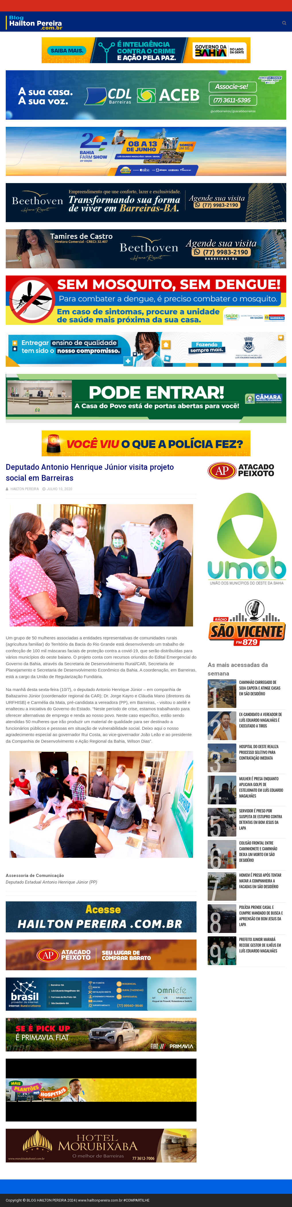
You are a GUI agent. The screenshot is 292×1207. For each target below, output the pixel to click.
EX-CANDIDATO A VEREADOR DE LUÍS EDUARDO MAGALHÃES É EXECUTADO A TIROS (260, 720)
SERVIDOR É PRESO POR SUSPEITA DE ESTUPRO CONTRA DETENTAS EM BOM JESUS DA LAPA (260, 819)
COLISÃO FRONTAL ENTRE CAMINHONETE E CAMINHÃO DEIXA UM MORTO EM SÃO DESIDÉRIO (258, 851)
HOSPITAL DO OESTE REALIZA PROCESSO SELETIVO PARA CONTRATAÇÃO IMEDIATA (259, 752)
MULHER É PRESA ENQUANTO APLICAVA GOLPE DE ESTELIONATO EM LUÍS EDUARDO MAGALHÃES (261, 787)
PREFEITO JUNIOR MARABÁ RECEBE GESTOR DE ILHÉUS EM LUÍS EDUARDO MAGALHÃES (260, 945)
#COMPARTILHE (136, 1200)
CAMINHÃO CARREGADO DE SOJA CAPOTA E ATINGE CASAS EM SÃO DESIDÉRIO (259, 687)
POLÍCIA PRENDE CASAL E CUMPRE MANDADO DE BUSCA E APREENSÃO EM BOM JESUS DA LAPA (261, 915)
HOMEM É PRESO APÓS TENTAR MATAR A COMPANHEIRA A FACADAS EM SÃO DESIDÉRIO (260, 880)
